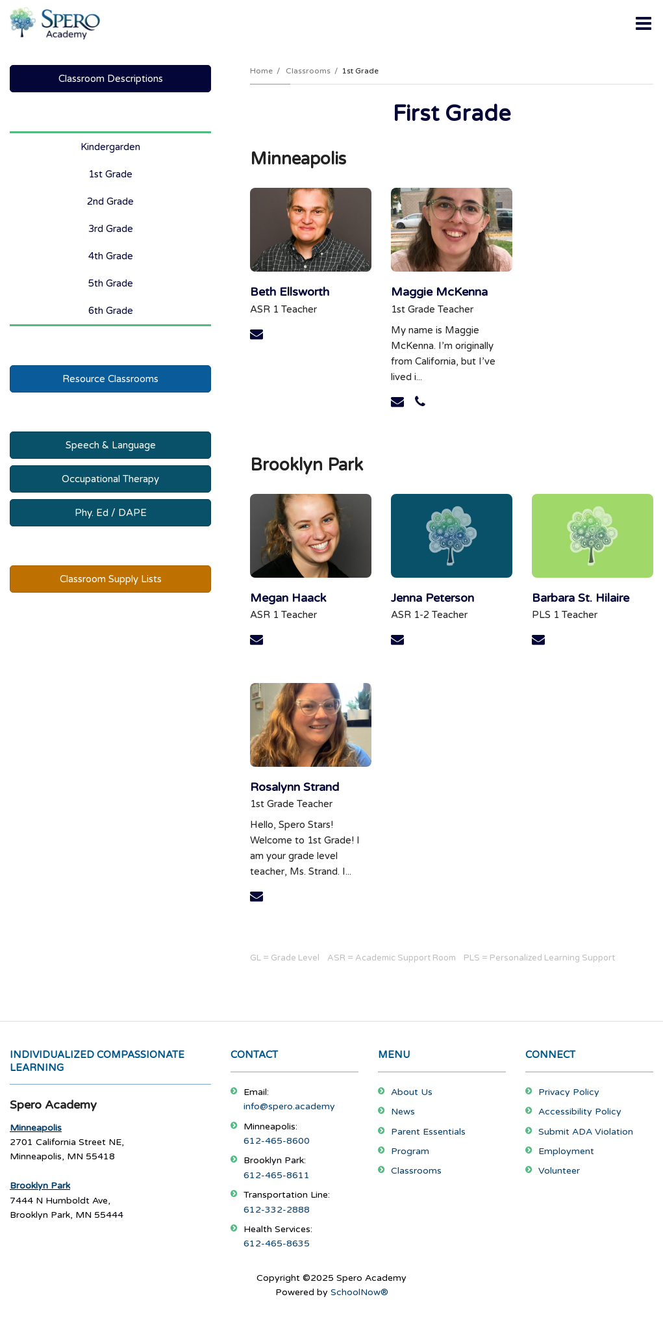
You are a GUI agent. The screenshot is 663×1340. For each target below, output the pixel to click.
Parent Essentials (428, 1131)
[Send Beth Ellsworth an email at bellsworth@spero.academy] (256, 334)
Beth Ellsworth (289, 292)
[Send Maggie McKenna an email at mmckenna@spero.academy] (397, 402)
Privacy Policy (568, 1092)
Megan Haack (288, 598)
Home (261, 70)
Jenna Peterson (432, 598)
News (403, 1111)
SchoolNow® (359, 1292)
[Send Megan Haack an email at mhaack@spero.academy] (256, 640)
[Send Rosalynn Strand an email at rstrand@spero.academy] (256, 897)
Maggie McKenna (439, 292)
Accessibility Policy (579, 1111)
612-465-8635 (277, 1243)
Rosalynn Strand (294, 787)
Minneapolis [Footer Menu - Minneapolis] (36, 1127)
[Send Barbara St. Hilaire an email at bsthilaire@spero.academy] (538, 640)
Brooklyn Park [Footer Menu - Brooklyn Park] (40, 1185)
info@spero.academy (289, 1106)
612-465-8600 (277, 1140)
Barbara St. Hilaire (580, 598)
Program (410, 1151)
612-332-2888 (277, 1209)
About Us (411, 1092)
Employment (566, 1151)
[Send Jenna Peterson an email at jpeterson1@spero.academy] (397, 640)
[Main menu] (643, 22)
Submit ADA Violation (585, 1131)
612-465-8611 (277, 1175)
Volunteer (559, 1170)
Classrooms (308, 70)
